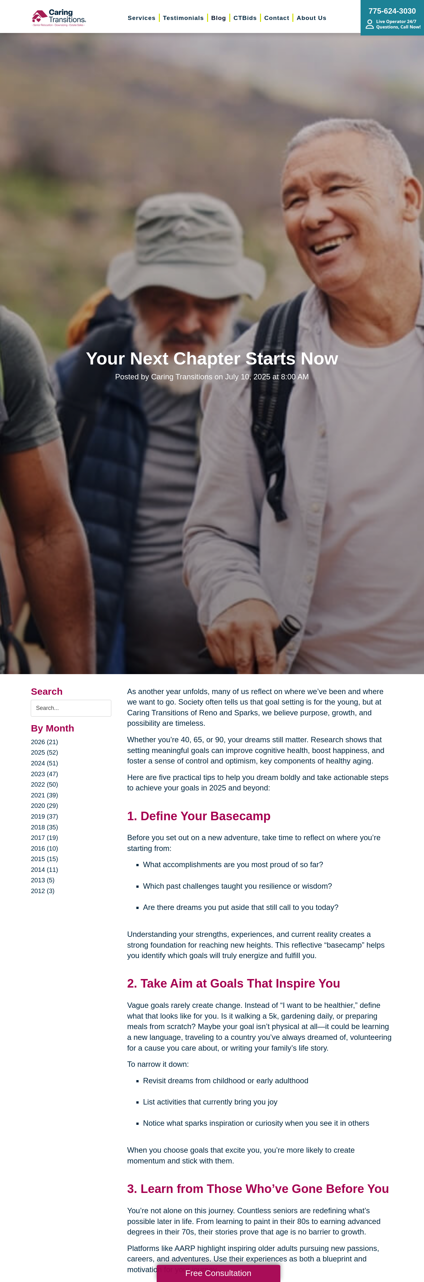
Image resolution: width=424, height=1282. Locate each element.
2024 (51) (44, 763)
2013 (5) (43, 880)
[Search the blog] (71, 708)
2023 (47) (44, 773)
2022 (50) (44, 784)
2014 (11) (44, 869)
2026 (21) (44, 741)
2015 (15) (44, 858)
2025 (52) (44, 752)
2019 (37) (44, 816)
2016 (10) (44, 848)
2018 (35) (44, 827)
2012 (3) (43, 890)
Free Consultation (218, 1273)
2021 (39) (44, 795)
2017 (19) (44, 837)
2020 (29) (44, 805)
